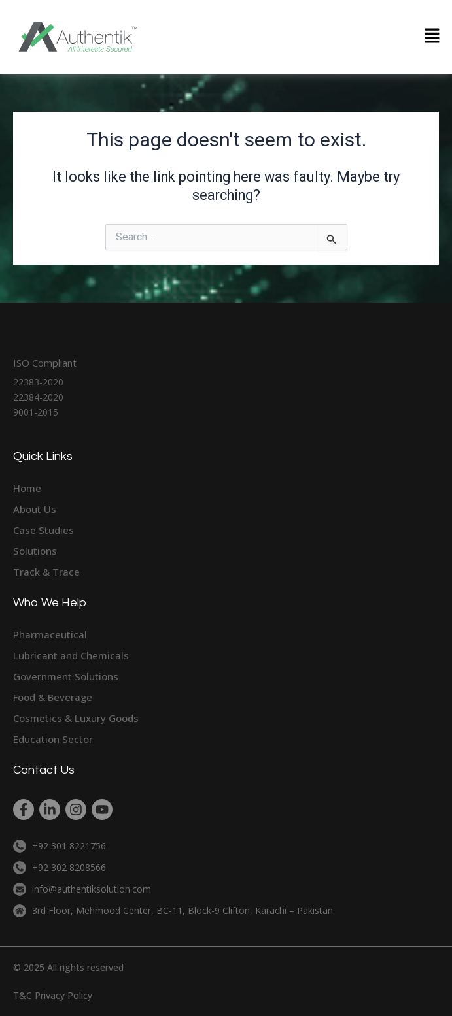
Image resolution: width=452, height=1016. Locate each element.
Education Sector (53, 739)
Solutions (35, 550)
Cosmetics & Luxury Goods (76, 718)
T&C (22, 995)
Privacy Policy (63, 995)
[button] (432, 36)
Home (27, 488)
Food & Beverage (52, 697)
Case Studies (43, 529)
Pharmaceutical (50, 634)
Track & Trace (46, 571)
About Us (34, 509)
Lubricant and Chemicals (71, 655)
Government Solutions (65, 676)
